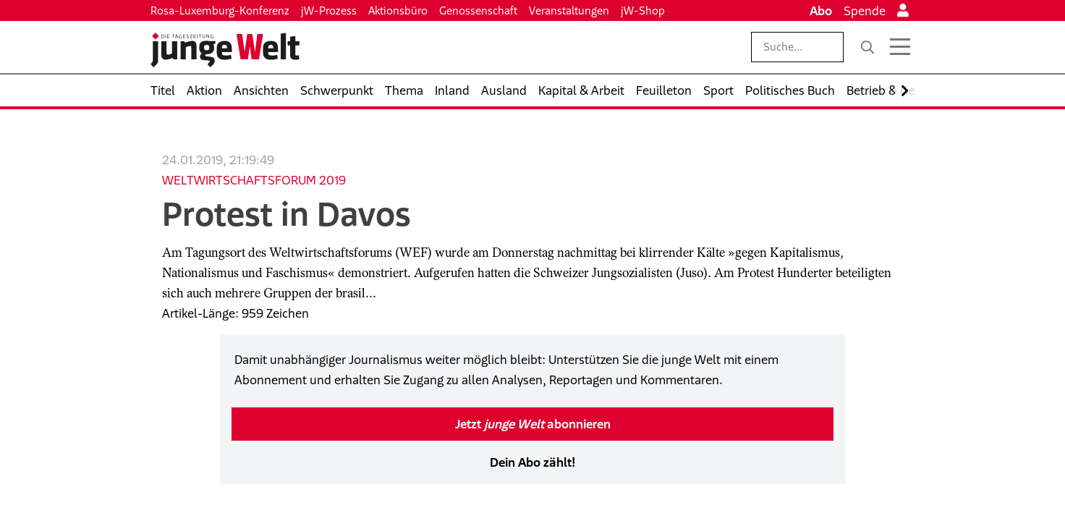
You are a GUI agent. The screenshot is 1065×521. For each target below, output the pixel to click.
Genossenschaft (478, 10)
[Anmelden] (903, 11)
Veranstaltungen (569, 10)
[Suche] (867, 47)
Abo (821, 11)
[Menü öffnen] (900, 47)
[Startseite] (225, 50)
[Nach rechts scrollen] (905, 91)
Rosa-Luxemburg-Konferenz (219, 10)
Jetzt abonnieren (533, 424)
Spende (865, 11)
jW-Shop (643, 10)
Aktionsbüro (398, 10)
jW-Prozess (329, 10)
